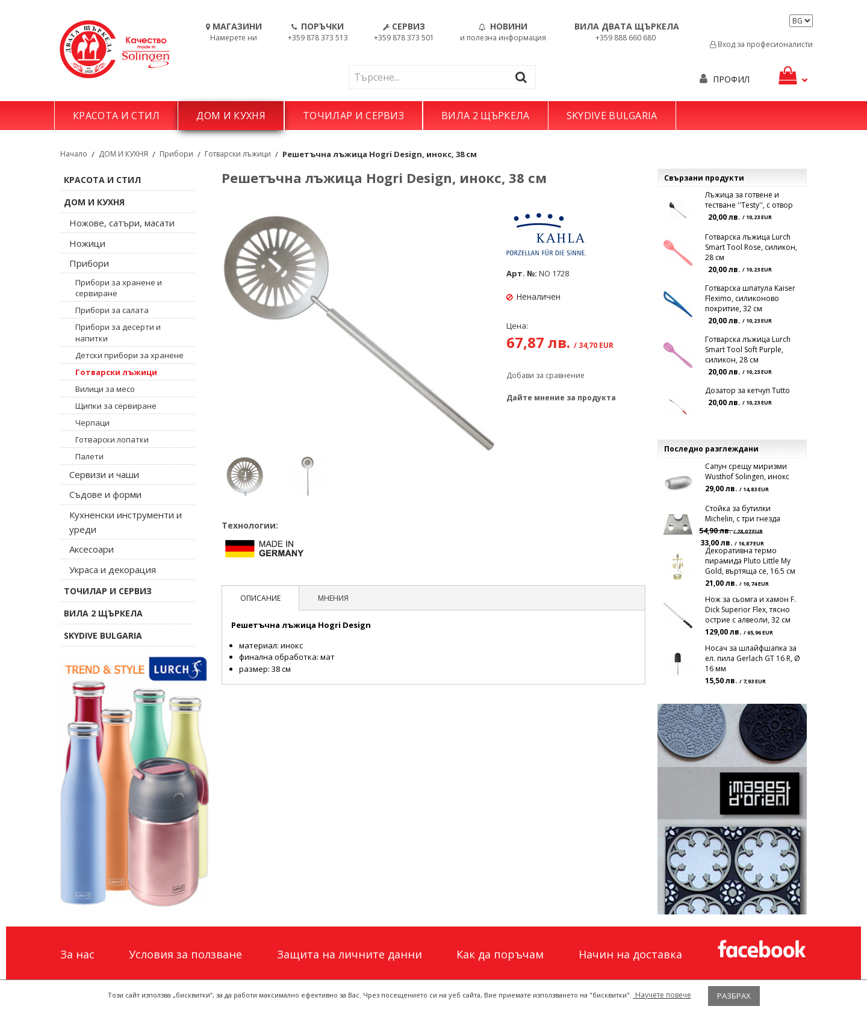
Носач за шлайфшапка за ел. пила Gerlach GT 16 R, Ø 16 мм (752, 658)
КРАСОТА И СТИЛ (116, 115)
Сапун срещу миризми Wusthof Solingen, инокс (747, 471)
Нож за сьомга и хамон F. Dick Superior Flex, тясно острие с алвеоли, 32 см (750, 609)
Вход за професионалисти (761, 44)
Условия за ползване (185, 954)
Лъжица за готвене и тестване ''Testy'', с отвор (749, 200)
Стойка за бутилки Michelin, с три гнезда (742, 513)
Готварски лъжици (238, 154)
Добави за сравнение (545, 375)
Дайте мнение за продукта (561, 398)
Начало (73, 154)
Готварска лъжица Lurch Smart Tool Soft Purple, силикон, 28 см (748, 349)
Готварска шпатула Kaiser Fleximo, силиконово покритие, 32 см (750, 298)
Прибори (176, 154)
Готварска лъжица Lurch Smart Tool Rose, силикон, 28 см (751, 247)
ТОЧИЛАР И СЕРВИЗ (353, 115)
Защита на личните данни (349, 954)
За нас (77, 954)
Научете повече (662, 995)
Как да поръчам (500, 954)
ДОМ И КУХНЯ (231, 115)
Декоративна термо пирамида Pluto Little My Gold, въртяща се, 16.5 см (750, 560)
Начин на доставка (630, 954)
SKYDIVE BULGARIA (612, 115)
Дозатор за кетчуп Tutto (747, 390)
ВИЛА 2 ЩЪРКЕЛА (485, 115)
